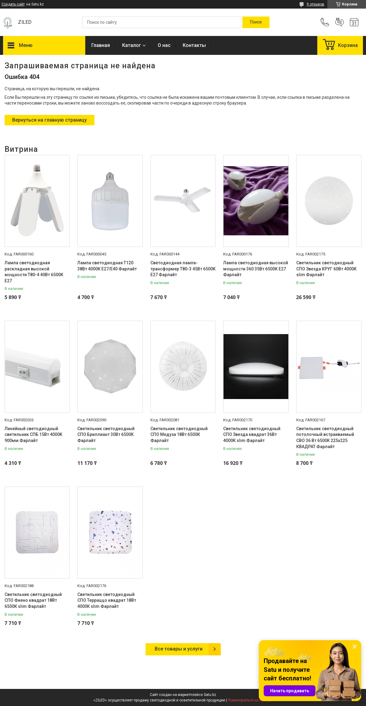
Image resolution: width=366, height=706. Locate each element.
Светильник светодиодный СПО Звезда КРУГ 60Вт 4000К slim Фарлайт (326, 268)
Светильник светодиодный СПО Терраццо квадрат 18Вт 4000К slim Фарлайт (106, 600)
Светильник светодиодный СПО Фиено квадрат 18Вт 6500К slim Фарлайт (33, 600)
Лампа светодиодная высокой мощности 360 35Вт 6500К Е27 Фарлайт (255, 268)
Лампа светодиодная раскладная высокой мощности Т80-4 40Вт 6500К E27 (34, 271)
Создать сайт (13, 4)
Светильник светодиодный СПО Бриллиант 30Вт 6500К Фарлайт (106, 434)
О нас (164, 45)
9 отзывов (315, 4)
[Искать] (255, 22)
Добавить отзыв (339, 22)
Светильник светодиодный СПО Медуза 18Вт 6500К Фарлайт (179, 434)
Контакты (194, 45)
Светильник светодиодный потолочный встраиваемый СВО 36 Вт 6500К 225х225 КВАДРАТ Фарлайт (325, 437)
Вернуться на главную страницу (49, 120)
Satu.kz (210, 695)
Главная (100, 45)
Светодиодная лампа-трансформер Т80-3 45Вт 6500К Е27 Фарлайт (183, 268)
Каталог (131, 45)
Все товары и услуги (178, 649)
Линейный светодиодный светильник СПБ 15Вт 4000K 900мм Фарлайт (33, 434)
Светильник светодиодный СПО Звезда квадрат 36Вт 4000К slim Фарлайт (251, 434)
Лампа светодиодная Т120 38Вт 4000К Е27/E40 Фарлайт (107, 265)
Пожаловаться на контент (250, 700)
